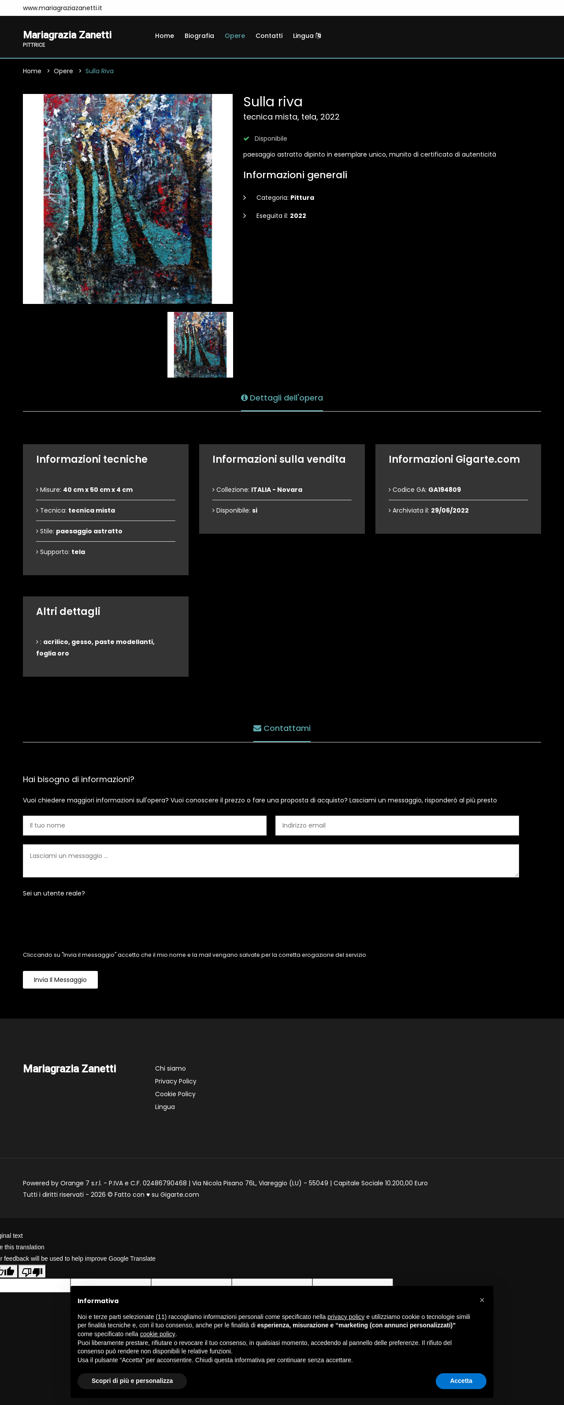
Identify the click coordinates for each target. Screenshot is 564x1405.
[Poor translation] (32, 1272)
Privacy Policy (176, 1082)
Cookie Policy (175, 1094)
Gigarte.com (179, 1195)
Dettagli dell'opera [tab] (282, 397)
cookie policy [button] (157, 1334)
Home (164, 35)
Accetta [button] (461, 1380)
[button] (482, 1300)
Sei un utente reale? (54, 894)
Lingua (307, 35)
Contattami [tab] (282, 728)
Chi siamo (170, 1069)
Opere (235, 35)
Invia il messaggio (60, 980)
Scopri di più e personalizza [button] (132, 1380)
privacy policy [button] (345, 1316)
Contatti (269, 35)
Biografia (199, 35)
